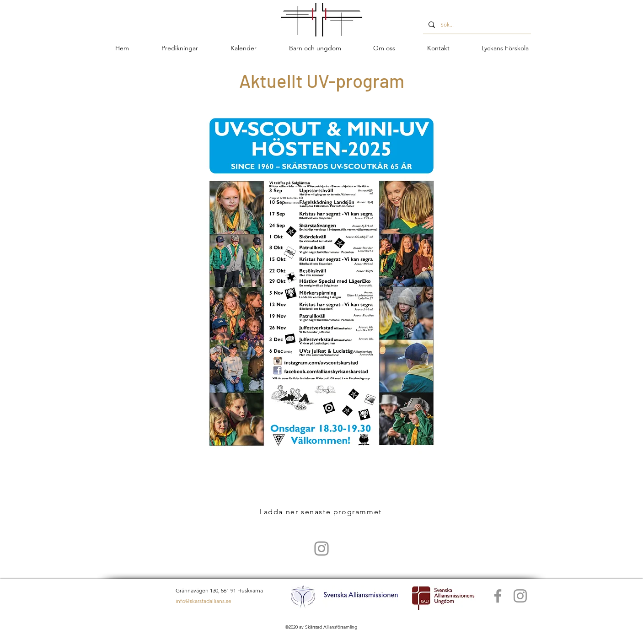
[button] (315, 48)
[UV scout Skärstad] (321, 548)
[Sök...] (476, 24)
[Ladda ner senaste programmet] (321, 511)
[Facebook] (498, 596)
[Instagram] (520, 596)
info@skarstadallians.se (203, 600)
